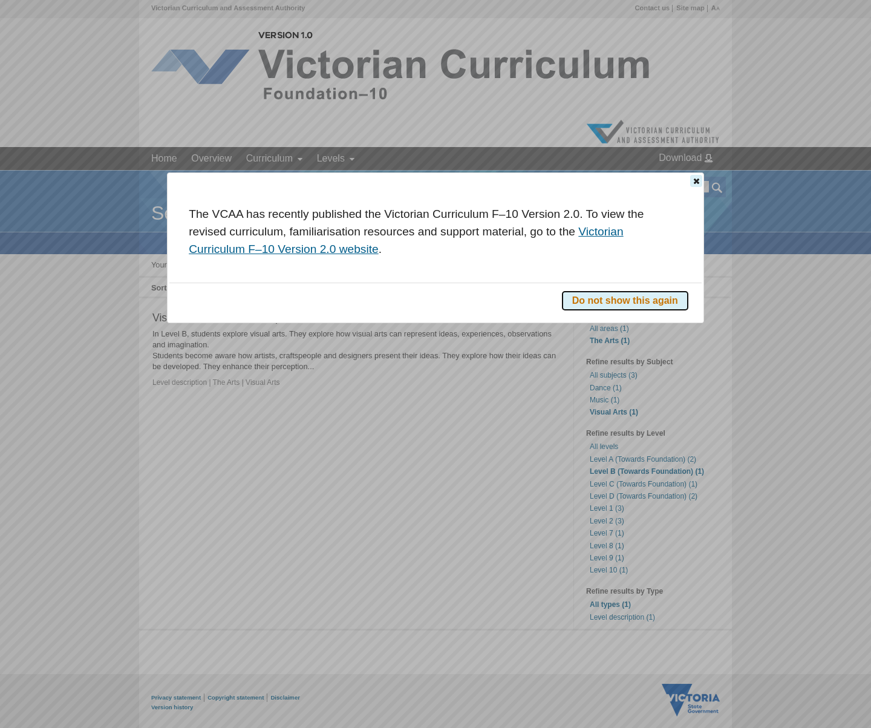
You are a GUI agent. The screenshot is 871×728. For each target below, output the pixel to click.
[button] (696, 181)
